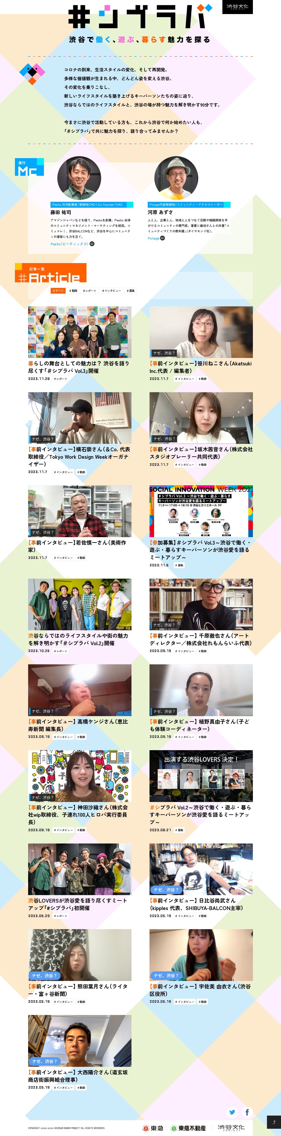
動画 (79, 290)
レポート (98, 290)
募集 (148, 290)
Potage (153, 238)
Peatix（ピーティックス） (69, 243)
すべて (61, 290)
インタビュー (125, 290)
